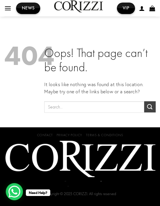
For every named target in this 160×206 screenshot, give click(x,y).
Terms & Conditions (104, 135)
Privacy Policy (69, 135)
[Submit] (150, 106)
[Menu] (8, 8)
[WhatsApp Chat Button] (14, 191)
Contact (45, 135)
